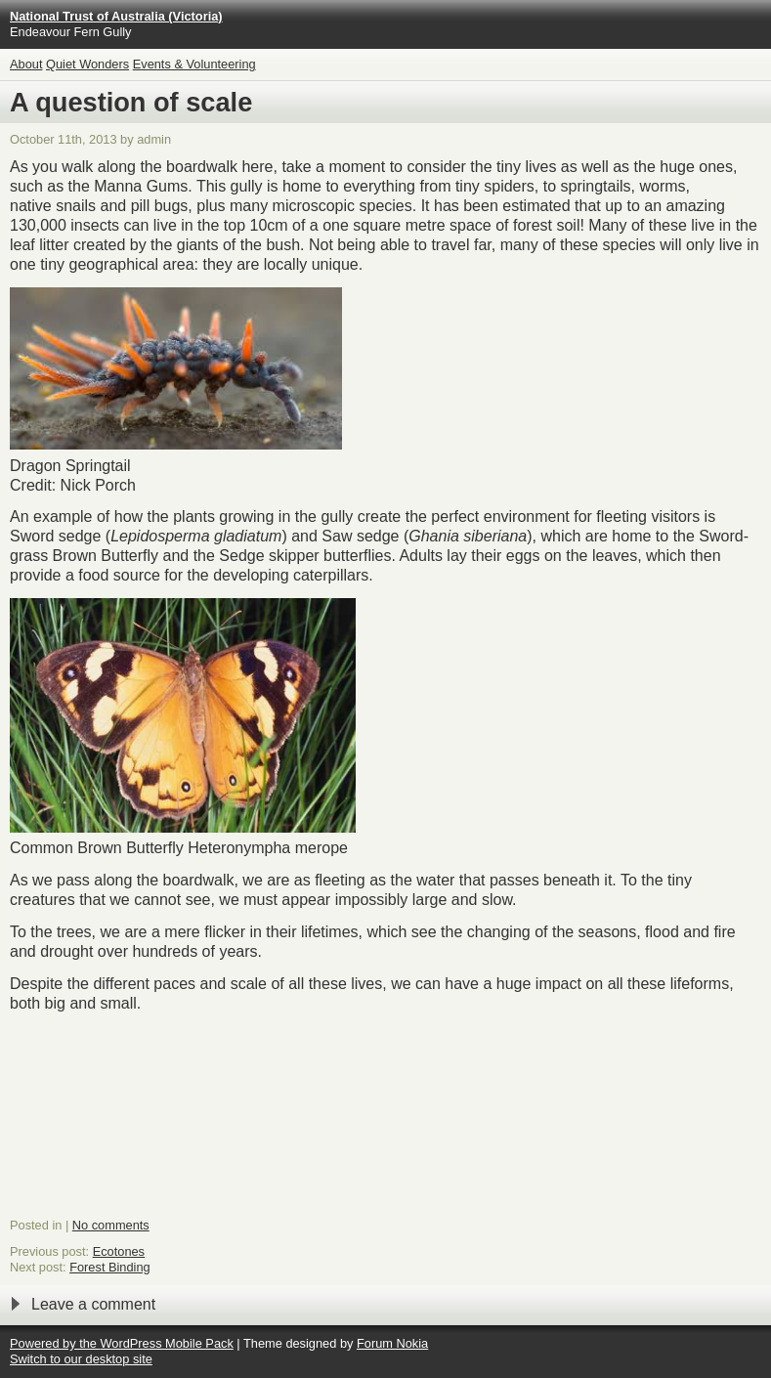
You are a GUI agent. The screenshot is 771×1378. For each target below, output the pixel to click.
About (26, 64)
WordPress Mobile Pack (166, 1343)
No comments (111, 1225)
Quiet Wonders (87, 64)
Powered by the (55, 1343)
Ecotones (119, 1251)
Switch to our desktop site (81, 1359)
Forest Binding (109, 1267)
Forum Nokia (392, 1343)
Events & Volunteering (194, 64)
